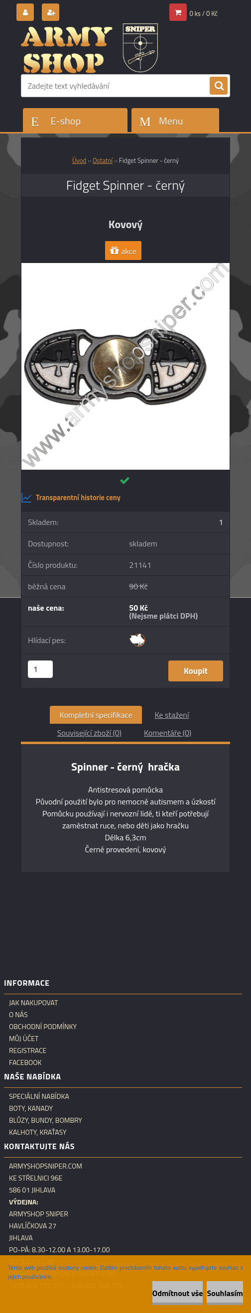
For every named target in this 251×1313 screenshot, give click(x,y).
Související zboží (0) (89, 733)
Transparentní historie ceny (71, 497)
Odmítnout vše (177, 1293)
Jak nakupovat (33, 1002)
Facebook (25, 1062)
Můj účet (23, 1038)
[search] (219, 86)
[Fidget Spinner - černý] (125, 267)
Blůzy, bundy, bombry (45, 1120)
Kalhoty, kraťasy (38, 1132)
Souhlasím (225, 1293)
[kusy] (40, 669)
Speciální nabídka (39, 1096)
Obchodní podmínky (43, 1026)
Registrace (27, 1050)
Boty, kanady (31, 1108)
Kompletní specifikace (96, 715)
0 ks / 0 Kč (204, 13)
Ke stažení (171, 715)
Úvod (79, 160)
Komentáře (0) (167, 733)
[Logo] (89, 48)
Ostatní (103, 160)
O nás (18, 1014)
